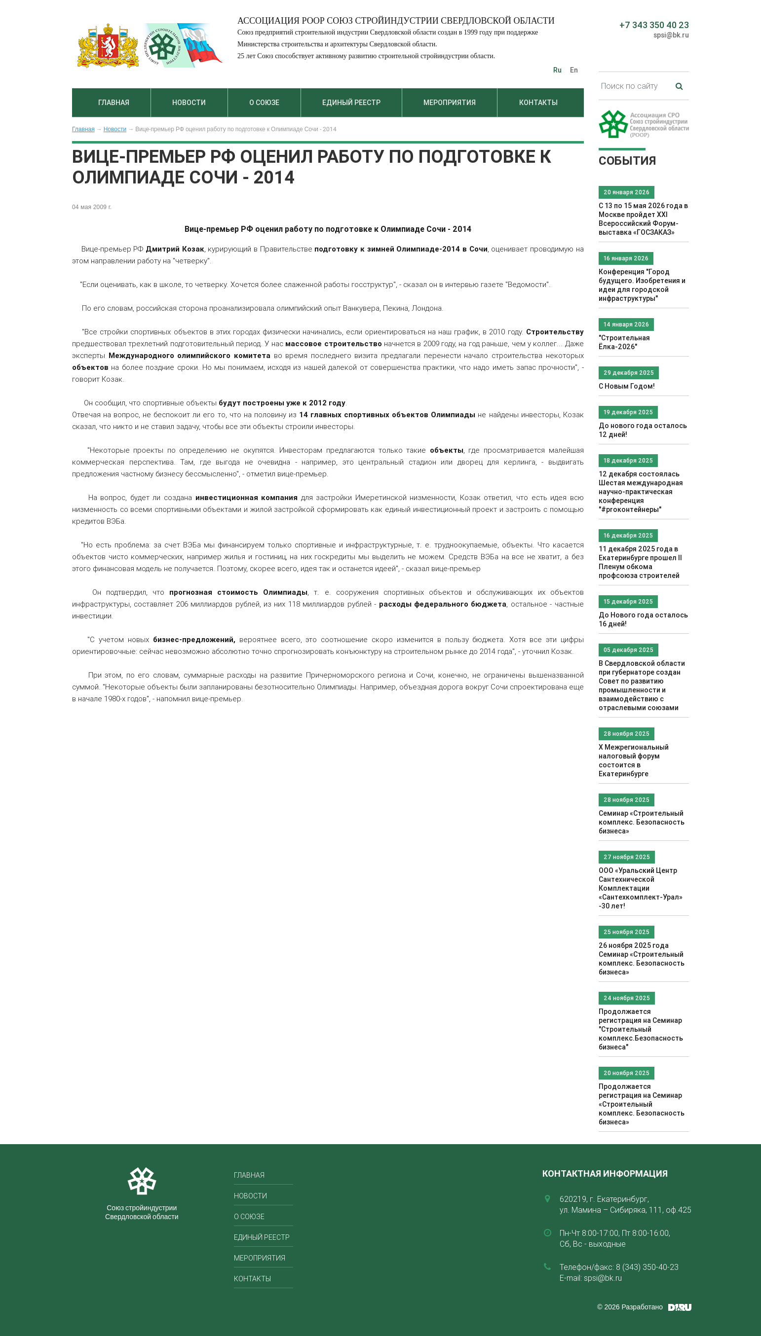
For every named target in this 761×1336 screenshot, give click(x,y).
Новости (189, 102)
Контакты (538, 102)
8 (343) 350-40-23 (647, 1267)
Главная (113, 102)
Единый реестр (351, 102)
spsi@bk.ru (671, 35)
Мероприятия (449, 102)
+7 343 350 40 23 (654, 25)
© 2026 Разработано (630, 1307)
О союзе (264, 102)
